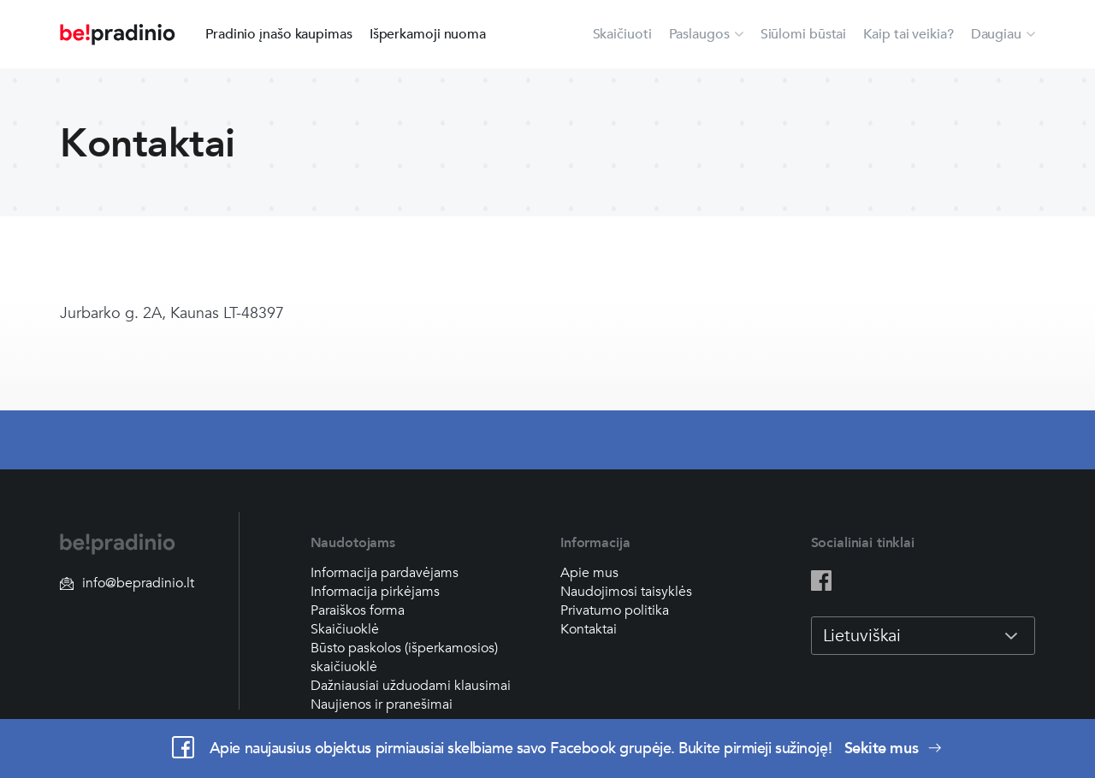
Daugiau (996, 34)
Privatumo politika (614, 610)
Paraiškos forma (358, 610)
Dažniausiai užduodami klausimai (411, 685)
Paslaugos (699, 34)
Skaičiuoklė (345, 629)
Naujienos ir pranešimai (382, 704)
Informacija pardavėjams (385, 572)
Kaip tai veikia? (908, 34)
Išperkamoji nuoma (428, 34)
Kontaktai (588, 629)
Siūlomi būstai (804, 34)
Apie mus (589, 572)
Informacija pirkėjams (375, 591)
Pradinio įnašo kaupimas (278, 34)
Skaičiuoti (622, 34)
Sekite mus (893, 748)
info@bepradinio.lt (127, 583)
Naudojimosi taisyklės (626, 591)
